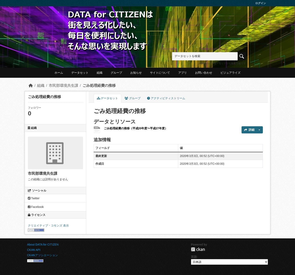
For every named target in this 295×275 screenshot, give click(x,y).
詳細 (249, 129)
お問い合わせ (203, 72)
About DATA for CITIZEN (43, 244)
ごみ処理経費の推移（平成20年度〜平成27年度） (136, 128)
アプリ (182, 72)
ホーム (58, 72)
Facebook (36, 207)
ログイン (260, 3)
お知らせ (136, 72)
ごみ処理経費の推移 (99, 85)
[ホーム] (31, 85)
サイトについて (160, 72)
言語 (194, 256)
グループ (116, 72)
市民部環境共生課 (63, 85)
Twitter (34, 198)
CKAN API (33, 249)
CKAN (198, 249)
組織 (99, 72)
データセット (79, 72)
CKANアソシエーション (42, 255)
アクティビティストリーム (166, 98)
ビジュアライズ (230, 72)
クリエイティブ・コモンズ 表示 (48, 225)
